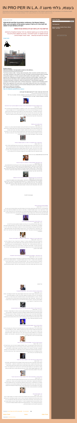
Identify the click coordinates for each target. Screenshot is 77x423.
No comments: (26, 411)
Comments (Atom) (12, 417)
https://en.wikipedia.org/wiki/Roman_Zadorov (13, 89)
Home (26, 414)
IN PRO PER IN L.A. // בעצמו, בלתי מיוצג (38, 7)
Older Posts (45, 414)
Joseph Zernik (6, 38)
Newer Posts (6, 414)
